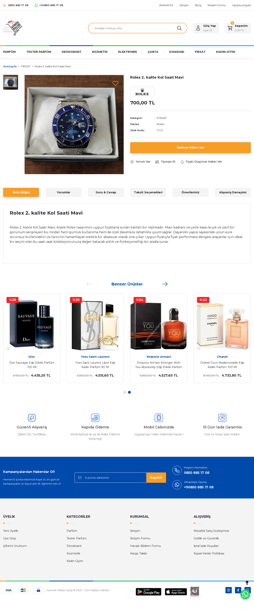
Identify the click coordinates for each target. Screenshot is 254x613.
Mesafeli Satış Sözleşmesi (211, 531)
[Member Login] (206, 28)
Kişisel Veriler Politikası (209, 553)
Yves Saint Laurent (95, 357)
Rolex (160, 124)
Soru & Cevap (106, 192)
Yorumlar (63, 192)
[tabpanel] (32, 338)
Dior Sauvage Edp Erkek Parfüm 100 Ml (31, 365)
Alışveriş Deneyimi (232, 192)
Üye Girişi (9, 538)
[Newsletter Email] (120, 477)
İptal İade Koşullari (206, 546)
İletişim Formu (140, 538)
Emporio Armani (159, 357)
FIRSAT (162, 118)
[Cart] (238, 28)
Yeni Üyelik (10, 531)
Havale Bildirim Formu (145, 546)
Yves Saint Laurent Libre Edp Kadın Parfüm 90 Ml (95, 365)
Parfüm (72, 531)
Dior (32, 357)
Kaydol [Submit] (156, 477)
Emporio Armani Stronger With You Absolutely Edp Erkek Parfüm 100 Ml (158, 365)
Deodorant (74, 546)
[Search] (137, 28)
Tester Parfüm (77, 538)
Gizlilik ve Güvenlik (206, 538)
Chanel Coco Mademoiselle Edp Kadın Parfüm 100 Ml (222, 365)
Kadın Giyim (75, 561)
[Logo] (12, 27)
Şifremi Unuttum (15, 546)
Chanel (222, 357)
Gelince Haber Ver (190, 147)
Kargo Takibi (138, 553)
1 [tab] (124, 392)
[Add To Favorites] (115, 83)
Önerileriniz (190, 192)
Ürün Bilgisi (21, 192)
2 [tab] (129, 392)
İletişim (135, 531)
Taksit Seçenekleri (148, 192)
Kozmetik (73, 553)
